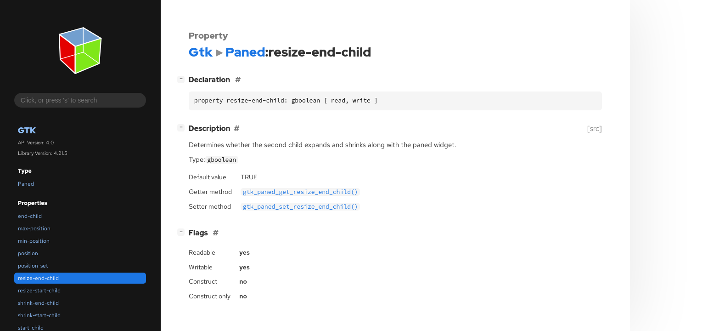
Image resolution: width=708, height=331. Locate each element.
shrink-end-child (38, 303)
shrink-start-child (39, 315)
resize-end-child (38, 278)
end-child (30, 216)
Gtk (27, 130)
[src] (594, 128)
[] (182, 79)
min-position (34, 241)
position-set (33, 265)
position (28, 253)
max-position (34, 228)
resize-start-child (39, 290)
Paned (26, 184)
